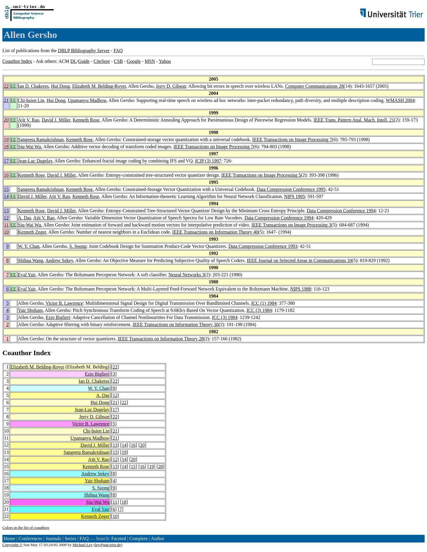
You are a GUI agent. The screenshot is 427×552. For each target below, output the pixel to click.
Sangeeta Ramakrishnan (41, 139)
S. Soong (78, 246)
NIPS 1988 (300, 288)
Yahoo (165, 61)
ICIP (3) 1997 (208, 160)
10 (6, 231)
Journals (53, 538)
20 (6, 119)
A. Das (24, 217)
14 (6, 196)
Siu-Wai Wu (29, 146)
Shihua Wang (30, 260)
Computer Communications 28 (314, 86)
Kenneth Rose (86, 119)
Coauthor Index (17, 61)
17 (6, 160)
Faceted (118, 538)
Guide (84, 61)
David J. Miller (56, 119)
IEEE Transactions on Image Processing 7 (292, 139)
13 (6, 210)
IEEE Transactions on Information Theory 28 (161, 338)
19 (6, 139)
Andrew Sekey (59, 260)
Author (157, 538)
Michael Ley (83, 545)
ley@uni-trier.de (108, 545)
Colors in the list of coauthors (25, 527)
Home (9, 538)
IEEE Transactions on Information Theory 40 (215, 231)
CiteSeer (102, 61)
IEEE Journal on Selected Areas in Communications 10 (299, 260)
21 (6, 100)
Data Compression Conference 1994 (341, 210)
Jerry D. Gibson (171, 86)
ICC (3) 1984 (259, 310)
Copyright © (12, 545)
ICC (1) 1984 (263, 303)
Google (134, 61)
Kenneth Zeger (32, 231)
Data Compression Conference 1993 (262, 246)
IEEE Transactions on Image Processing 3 (291, 224)
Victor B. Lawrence (64, 303)
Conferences (30, 538)
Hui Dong (60, 86)
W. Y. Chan (28, 246)
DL (73, 61)
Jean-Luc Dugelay (35, 160)
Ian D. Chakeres (33, 86)
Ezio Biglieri (58, 317)
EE (13, 86)
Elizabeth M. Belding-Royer (99, 86)
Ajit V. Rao (28, 119)
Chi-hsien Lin (31, 100)
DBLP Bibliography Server (84, 50)
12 (6, 217)
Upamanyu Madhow (87, 100)
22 (6, 86)
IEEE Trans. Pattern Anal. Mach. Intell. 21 (353, 119)
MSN (150, 61)
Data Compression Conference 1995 (290, 189)
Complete (138, 538)
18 (6, 146)
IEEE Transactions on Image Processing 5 (261, 175)
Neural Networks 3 (186, 274)
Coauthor (16, 353)
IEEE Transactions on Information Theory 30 (176, 324)
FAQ (118, 50)
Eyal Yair (27, 274)
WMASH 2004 (400, 100)
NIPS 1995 (294, 196)
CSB (118, 61)
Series (70, 538)
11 (6, 224)
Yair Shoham (30, 310)
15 (6, 189)
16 (6, 175)
